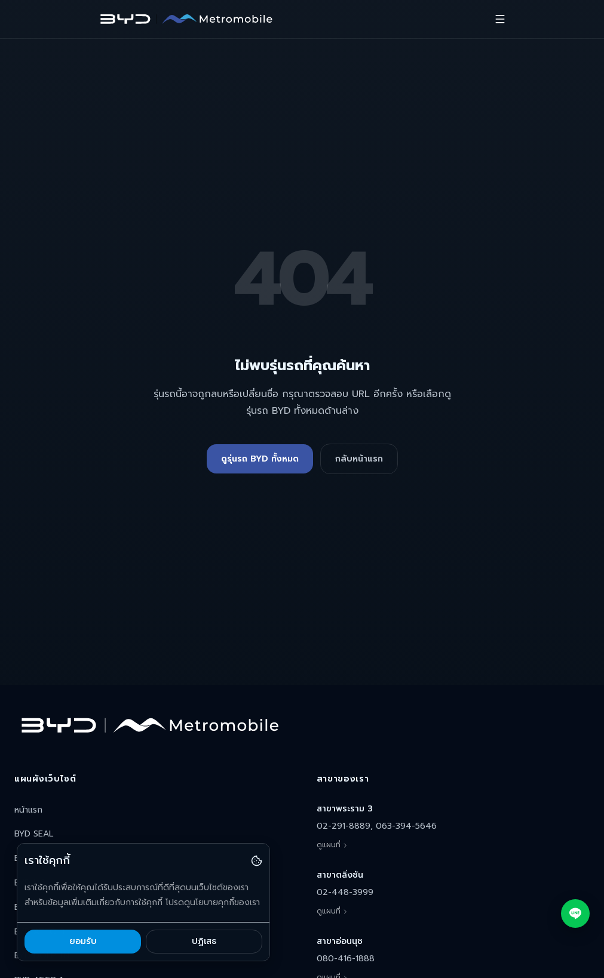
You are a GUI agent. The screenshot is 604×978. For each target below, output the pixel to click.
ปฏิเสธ (204, 941)
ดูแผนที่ (333, 844)
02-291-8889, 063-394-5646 (377, 826)
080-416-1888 (346, 958)
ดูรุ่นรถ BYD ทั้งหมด (260, 459)
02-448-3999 (345, 892)
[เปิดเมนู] (500, 19)
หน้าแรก (28, 810)
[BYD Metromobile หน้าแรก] (186, 19)
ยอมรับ (83, 941)
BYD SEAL (33, 834)
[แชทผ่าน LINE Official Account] (575, 913)
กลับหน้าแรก (359, 459)
